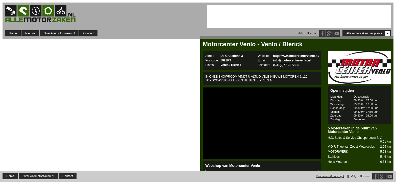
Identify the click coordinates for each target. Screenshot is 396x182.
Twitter (336, 33)
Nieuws (30, 33)
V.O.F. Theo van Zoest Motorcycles (359, 147)
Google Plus (329, 33)
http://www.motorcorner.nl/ (224, 177)
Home (13, 33)
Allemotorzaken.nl (43, 13)
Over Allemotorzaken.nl (59, 33)
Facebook (322, 33)
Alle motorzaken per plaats (368, 33)
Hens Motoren (359, 162)
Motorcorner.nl (218, 173)
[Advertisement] (299, 16)
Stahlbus (359, 157)
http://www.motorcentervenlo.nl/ (296, 56)
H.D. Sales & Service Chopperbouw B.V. (359, 140)
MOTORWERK (359, 152)
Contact (88, 33)
